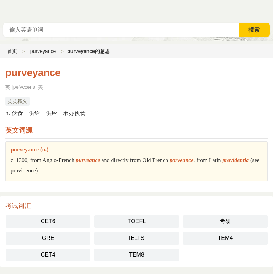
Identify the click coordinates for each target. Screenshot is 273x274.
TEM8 (136, 255)
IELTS (136, 238)
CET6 (48, 221)
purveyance (43, 51)
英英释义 (17, 101)
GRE (48, 238)
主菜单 (267, 10)
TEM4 (225, 238)
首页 (12, 51)
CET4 (48, 255)
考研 (225, 221)
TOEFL (137, 221)
